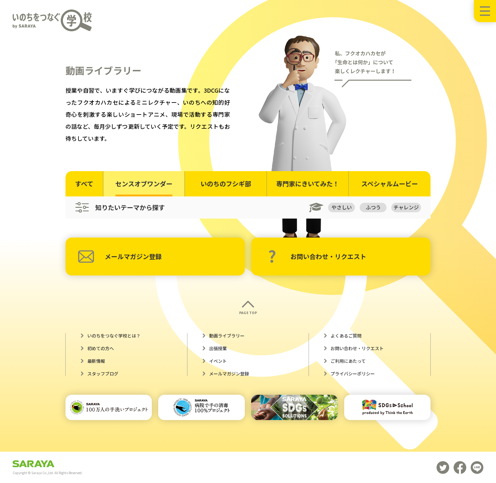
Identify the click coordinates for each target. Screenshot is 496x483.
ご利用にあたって (348, 361)
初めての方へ (100, 348)
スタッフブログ (102, 373)
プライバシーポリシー (353, 373)
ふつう (373, 207)
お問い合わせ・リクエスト (317, 256)
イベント (218, 361)
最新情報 (96, 361)
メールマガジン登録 (120, 256)
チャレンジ (406, 207)
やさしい (342, 207)
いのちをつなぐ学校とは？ (113, 335)
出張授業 (218, 348)
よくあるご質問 (346, 335)
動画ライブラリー (227, 335)
